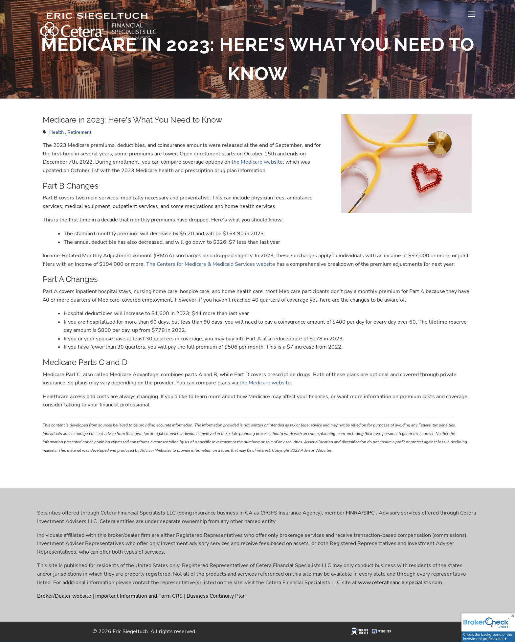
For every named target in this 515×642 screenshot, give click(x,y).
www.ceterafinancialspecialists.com (400, 582)
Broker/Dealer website (64, 596)
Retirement (79, 132)
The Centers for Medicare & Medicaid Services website (210, 264)
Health (56, 132)
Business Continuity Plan (216, 596)
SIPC (369, 512)
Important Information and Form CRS (139, 596)
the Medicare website (257, 162)
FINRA (354, 512)
